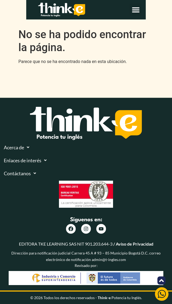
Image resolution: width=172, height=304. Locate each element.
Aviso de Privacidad (134, 243)
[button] (162, 13)
